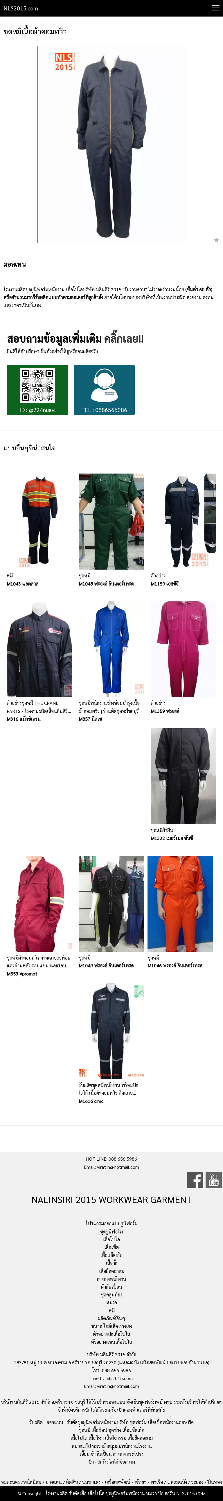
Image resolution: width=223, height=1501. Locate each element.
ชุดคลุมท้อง (111, 1295)
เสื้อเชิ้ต (111, 1247)
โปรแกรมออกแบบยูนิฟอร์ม (112, 1223)
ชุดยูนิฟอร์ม (111, 1232)
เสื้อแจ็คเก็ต (111, 1255)
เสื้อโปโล (111, 1239)
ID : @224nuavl (37, 390)
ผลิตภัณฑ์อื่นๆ (111, 1318)
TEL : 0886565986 (104, 390)
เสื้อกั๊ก (111, 1263)
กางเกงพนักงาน (111, 1279)
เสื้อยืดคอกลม (111, 1271)
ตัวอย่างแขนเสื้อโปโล (111, 1342)
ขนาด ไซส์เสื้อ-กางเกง (111, 1326)
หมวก (111, 1302)
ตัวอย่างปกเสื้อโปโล (111, 1334)
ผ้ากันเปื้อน (111, 1287)
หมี (112, 1310)
